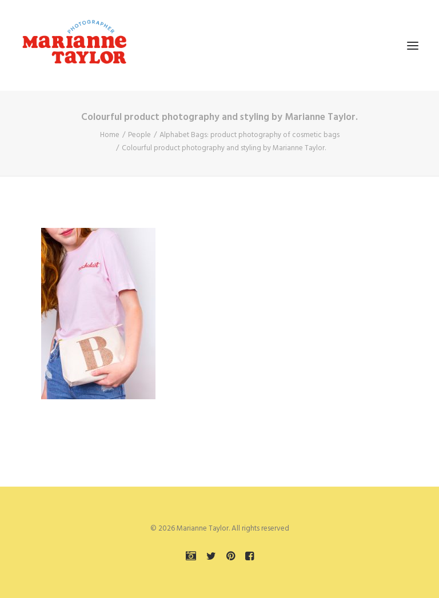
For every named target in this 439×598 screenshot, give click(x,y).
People (139, 135)
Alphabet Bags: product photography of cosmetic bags (249, 135)
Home (109, 135)
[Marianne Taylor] (74, 45)
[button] (412, 45)
